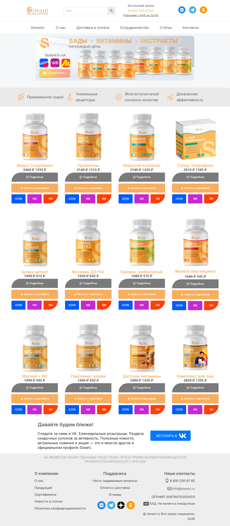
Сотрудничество (134, 27)
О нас (61, 27)
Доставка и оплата (92, 27)
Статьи (166, 27)
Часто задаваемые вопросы (114, 481)
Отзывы (115, 494)
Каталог (38, 27)
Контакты (191, 27)
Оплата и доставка (115, 488)
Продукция (43, 488)
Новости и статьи (48, 501)
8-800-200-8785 (141, 11)
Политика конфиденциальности (60, 508)
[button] (34, 188)
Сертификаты (45, 494)
